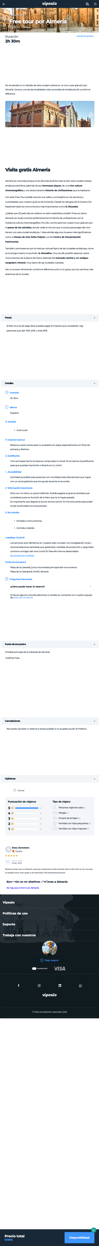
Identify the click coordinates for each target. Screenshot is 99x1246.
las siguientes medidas (22, 555)
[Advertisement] (53, 64)
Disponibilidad (79, 1237)
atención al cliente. (23, 597)
